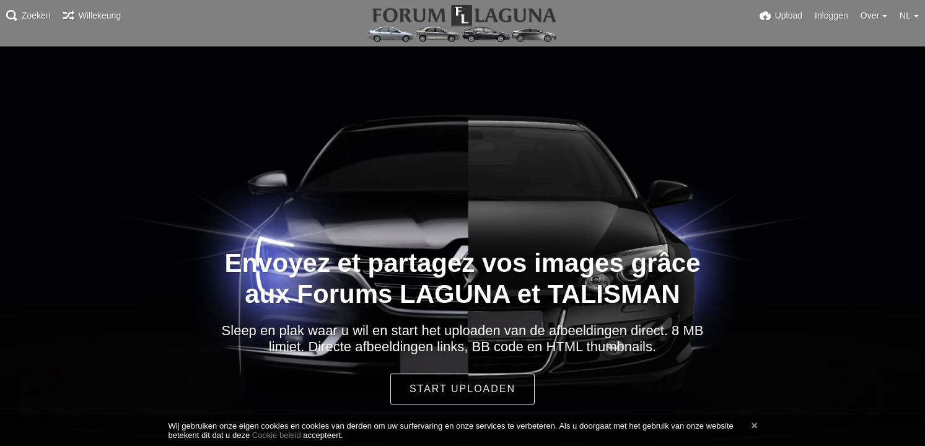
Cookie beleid (276, 435)
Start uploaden (462, 388)
